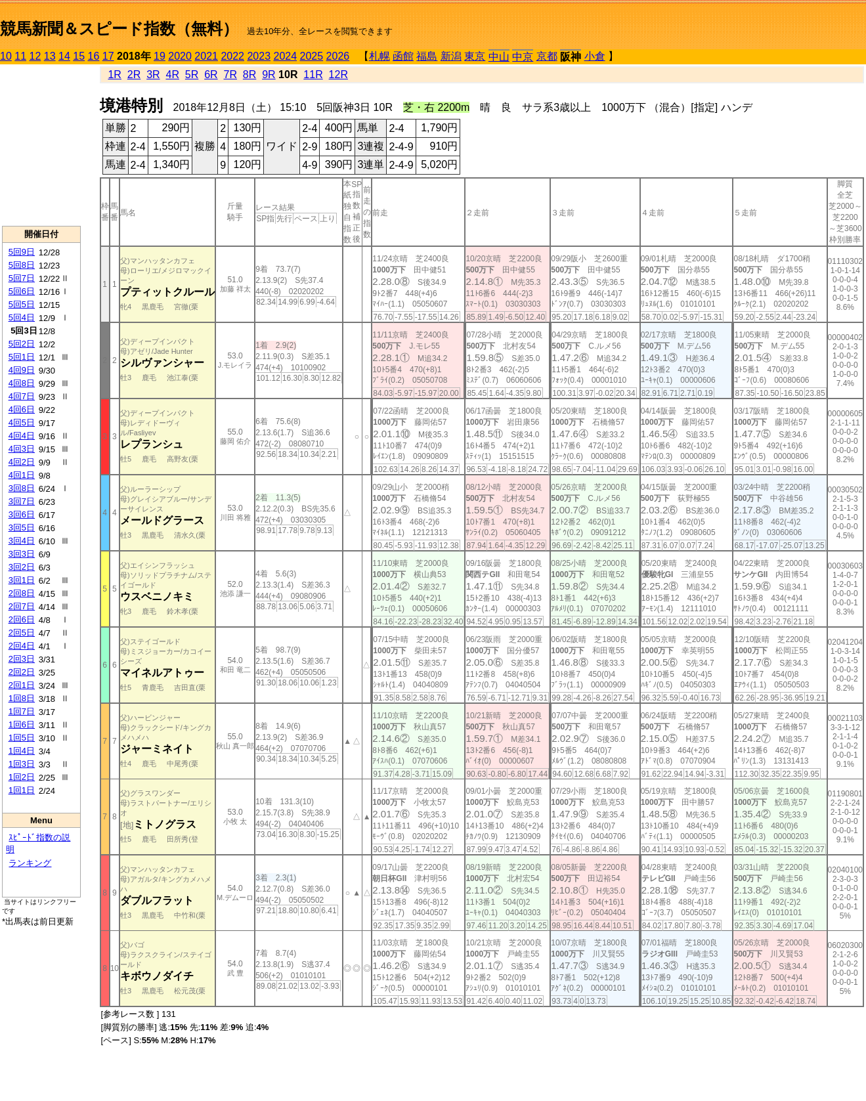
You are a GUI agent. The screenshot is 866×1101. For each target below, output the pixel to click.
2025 (312, 56)
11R (312, 74)
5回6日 (22, 291)
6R (210, 74)
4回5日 (22, 422)
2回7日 (22, 606)
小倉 (594, 56)
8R (249, 74)
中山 (498, 56)
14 (64, 56)
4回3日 (22, 449)
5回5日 (22, 304)
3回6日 (22, 514)
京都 (546, 56)
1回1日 (22, 790)
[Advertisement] (41, 145)
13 (50, 56)
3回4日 (22, 541)
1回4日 (22, 751)
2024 (285, 56)
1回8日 (22, 698)
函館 (403, 56)
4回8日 (22, 383)
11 (20, 56)
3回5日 (22, 527)
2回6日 (22, 619)
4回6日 (22, 409)
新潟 (451, 56)
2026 (338, 56)
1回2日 (22, 777)
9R (268, 74)
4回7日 (22, 396)
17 (108, 56)
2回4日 (22, 646)
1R (114, 74)
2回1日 (22, 685)
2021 (206, 56)
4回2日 (22, 462)
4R (172, 74)
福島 (426, 56)
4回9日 (22, 370)
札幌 (379, 56)
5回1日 (22, 357)
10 (6, 56)
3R (153, 74)
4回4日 (22, 436)
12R (338, 74)
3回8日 (22, 488)
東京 (474, 56)
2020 (180, 56)
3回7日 (22, 501)
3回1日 (22, 580)
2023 (259, 56)
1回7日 (22, 711)
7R (230, 74)
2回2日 (22, 672)
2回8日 (22, 593)
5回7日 (22, 278)
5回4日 (22, 317)
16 (94, 56)
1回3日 (22, 764)
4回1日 (22, 475)
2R (134, 74)
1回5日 (22, 738)
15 (79, 56)
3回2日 (22, 567)
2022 (232, 56)
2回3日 (22, 659)
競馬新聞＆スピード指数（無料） (119, 28)
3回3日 (22, 554)
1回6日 (22, 724)
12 (35, 56)
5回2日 (22, 344)
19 (159, 56)
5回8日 (22, 265)
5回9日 (22, 252)
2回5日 (22, 632)
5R (191, 74)
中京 (522, 56)
